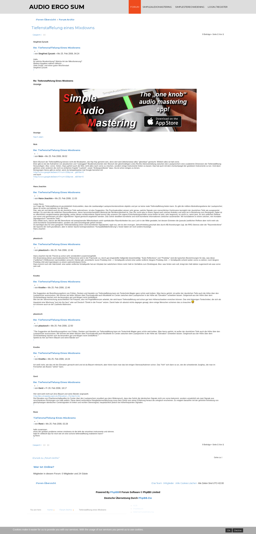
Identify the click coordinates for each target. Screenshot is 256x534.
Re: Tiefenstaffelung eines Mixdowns (56, 47)
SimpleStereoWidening (189, 6)
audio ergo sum (57, 6)
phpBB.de (145, 498)
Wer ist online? (43, 467)
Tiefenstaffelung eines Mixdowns (54, 417)
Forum (134, 6)
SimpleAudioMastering (157, 6)
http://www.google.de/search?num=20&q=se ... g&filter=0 (58, 172)
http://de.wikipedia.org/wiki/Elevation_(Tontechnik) (56, 396)
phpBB (114, 492)
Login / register (218, 6)
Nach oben (38, 137)
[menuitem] (186, 483)
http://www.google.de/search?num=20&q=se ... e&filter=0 (58, 176)
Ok (228, 530)
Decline (237, 530)
